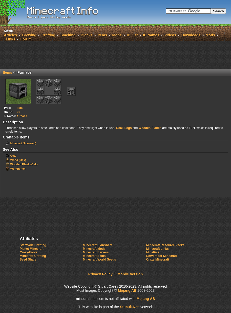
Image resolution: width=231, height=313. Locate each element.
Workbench (18, 168)
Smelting (68, 35)
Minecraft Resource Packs (165, 245)
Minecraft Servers (96, 252)
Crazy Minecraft (157, 259)
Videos (170, 35)
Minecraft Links (157, 249)
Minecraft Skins (94, 256)
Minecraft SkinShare (97, 245)
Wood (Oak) (18, 159)
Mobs (117, 35)
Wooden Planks (150, 128)
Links (10, 39)
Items (102, 35)
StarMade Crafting (33, 245)
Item (20, 107)
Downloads (191, 35)
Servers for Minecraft (161, 256)
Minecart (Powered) (23, 143)
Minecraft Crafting (33, 256)
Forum (26, 39)
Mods (210, 35)
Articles (10, 35)
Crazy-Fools (28, 252)
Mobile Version (130, 274)
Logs (128, 128)
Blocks (86, 35)
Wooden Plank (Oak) (24, 164)
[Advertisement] (115, 54)
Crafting (48, 35)
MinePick (153, 252)
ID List (132, 35)
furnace (22, 115)
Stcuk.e (129, 307)
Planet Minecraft (32, 249)
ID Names (151, 35)
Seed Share (28, 259)
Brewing (29, 35)
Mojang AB (127, 290)
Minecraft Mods (94, 249)
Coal (119, 128)
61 (18, 111)
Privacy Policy (100, 274)
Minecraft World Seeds (99, 259)
